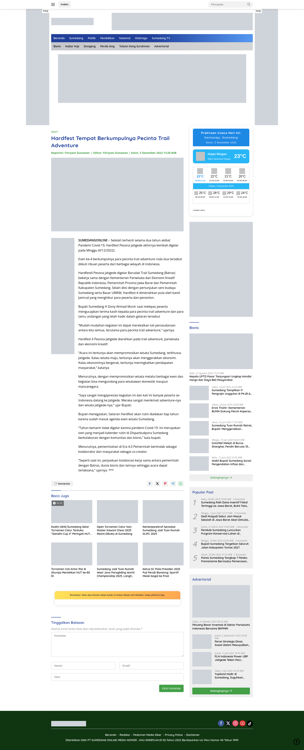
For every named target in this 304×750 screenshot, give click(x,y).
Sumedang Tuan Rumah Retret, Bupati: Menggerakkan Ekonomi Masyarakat (232, 427)
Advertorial (161, 46)
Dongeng (90, 46)
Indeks (64, 4)
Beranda (59, 38)
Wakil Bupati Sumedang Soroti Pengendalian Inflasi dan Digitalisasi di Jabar (231, 462)
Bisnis (57, 46)
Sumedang (76, 38)
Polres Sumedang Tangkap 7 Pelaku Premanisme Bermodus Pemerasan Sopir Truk (224, 559)
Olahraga (141, 38)
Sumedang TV (161, 38)
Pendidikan (107, 38)
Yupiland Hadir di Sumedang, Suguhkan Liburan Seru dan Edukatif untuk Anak (231, 675)
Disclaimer (193, 735)
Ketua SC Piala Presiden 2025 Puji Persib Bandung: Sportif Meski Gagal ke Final (161, 572)
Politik (92, 38)
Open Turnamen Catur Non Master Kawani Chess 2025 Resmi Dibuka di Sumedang (114, 530)
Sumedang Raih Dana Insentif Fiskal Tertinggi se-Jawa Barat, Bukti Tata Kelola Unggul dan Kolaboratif (224, 504)
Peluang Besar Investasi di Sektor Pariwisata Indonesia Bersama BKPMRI (221, 626)
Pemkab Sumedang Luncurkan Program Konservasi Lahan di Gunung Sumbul (221, 531)
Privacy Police (174, 735)
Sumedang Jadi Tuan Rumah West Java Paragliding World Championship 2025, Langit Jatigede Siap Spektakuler (116, 572)
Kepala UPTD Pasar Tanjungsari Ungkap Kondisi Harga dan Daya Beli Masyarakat (220, 378)
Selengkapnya (221, 477)
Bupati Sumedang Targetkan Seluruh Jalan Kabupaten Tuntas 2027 (225, 545)
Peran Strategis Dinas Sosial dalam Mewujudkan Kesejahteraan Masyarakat (232, 643)
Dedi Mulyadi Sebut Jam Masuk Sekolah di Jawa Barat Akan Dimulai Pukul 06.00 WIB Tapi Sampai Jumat (224, 518)
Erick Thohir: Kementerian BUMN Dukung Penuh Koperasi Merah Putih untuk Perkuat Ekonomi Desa (231, 409)
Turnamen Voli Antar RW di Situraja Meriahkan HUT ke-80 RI (70, 572)
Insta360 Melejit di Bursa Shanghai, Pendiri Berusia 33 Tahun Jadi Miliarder (230, 444)
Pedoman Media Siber (147, 735)
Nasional (124, 38)
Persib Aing (107, 46)
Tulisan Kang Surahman (134, 46)
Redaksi (125, 735)
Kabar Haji (72, 46)
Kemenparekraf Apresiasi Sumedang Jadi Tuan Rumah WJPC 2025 (161, 530)
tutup (45, 10)
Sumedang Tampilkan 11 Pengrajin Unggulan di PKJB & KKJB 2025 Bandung (231, 391)
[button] (249, 4)
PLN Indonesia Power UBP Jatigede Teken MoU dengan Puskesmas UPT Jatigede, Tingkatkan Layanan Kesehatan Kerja (231, 658)
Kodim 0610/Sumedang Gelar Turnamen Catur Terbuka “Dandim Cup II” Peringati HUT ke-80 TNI (70, 530)
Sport (54, 131)
